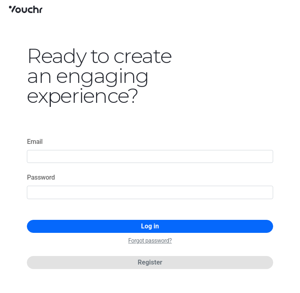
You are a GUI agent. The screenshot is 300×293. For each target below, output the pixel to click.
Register (150, 262)
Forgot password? (150, 240)
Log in (150, 226)
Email (34, 141)
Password (41, 177)
